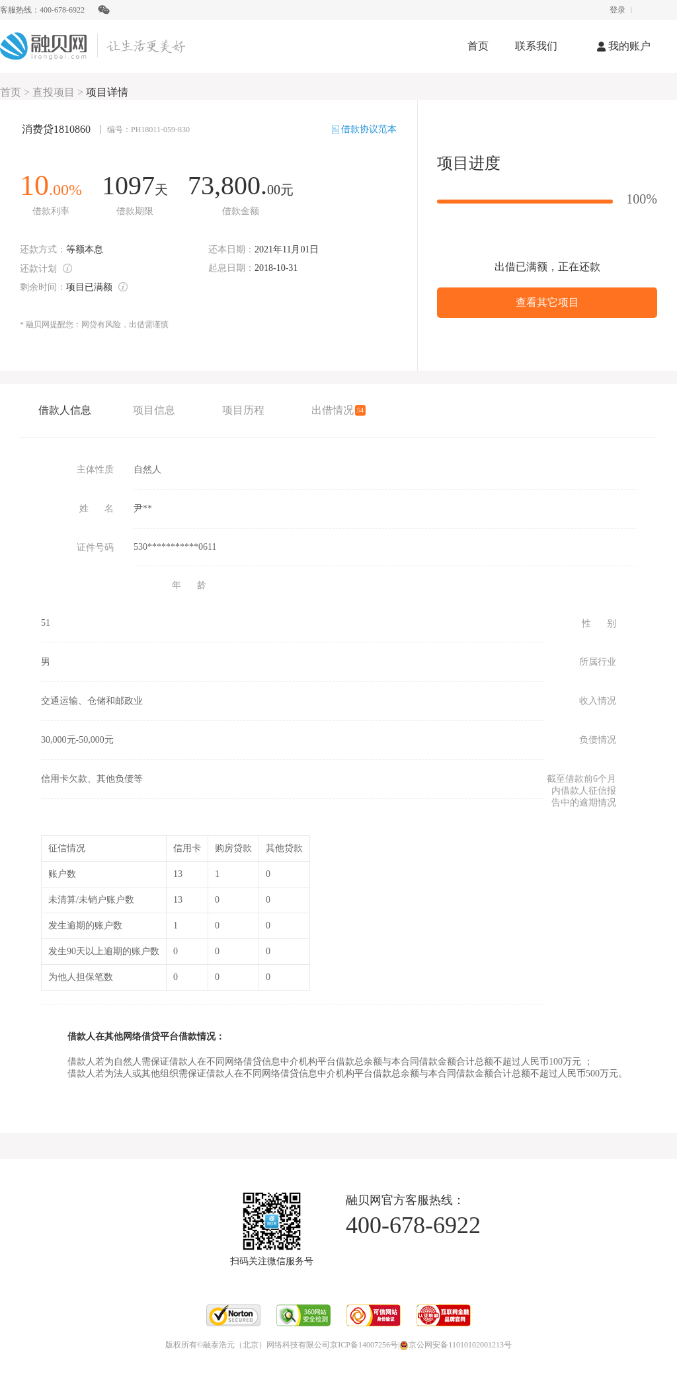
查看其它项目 (547, 302)
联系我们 (536, 46)
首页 (478, 46)
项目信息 (154, 410)
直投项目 (53, 92)
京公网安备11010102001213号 (455, 1344)
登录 (617, 10)
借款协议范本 (364, 129)
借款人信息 (64, 410)
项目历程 (243, 410)
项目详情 (107, 92)
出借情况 (337, 410)
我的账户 (624, 46)
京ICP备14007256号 (364, 1344)
